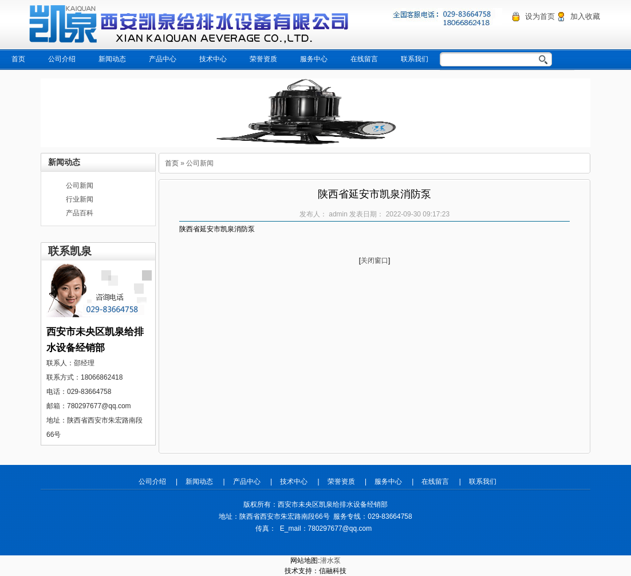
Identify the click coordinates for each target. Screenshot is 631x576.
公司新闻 (79, 186)
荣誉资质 (263, 59)
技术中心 (213, 59)
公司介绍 (62, 59)
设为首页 (540, 16)
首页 (18, 59)
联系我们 (414, 59)
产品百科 (79, 213)
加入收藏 (585, 16)
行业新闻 (79, 199)
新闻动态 (112, 59)
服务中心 (314, 59)
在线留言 (364, 59)
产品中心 (162, 59)
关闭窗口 (374, 261)
